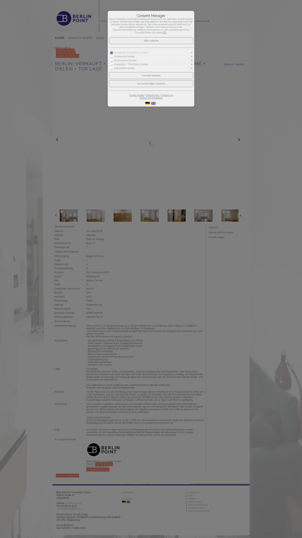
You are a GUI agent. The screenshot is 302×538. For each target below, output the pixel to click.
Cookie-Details (136, 95)
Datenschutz (152, 95)
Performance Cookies (125, 60)
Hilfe (164, 32)
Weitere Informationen (151, 98)
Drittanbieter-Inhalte (124, 68)
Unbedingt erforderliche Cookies (131, 52)
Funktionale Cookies (124, 56)
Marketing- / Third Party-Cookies (131, 64)
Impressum (167, 95)
